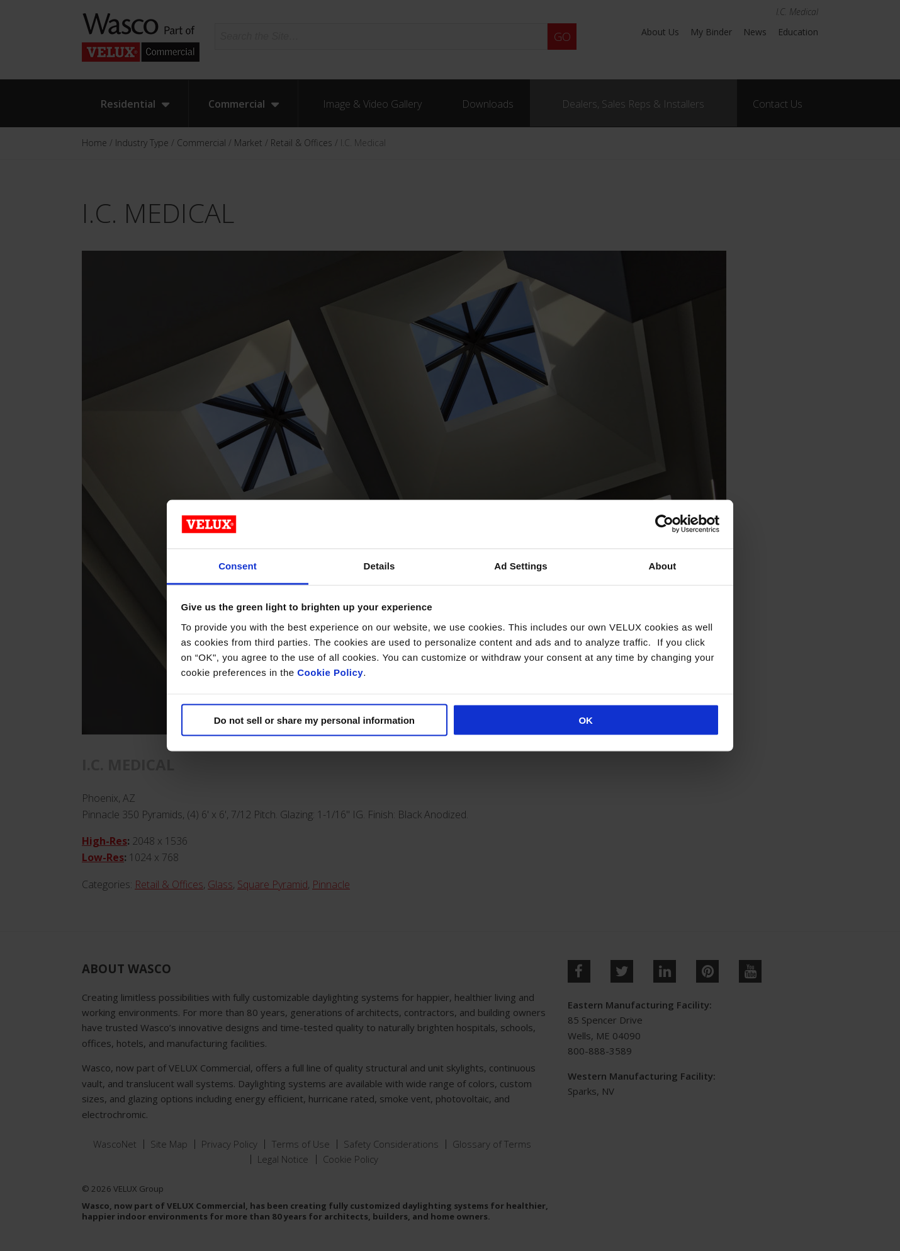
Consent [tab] (237, 565)
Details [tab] (379, 565)
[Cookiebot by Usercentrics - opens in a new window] (664, 524)
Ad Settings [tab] (520, 565)
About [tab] (663, 565)
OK (585, 720)
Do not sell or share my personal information (314, 720)
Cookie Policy (330, 671)
